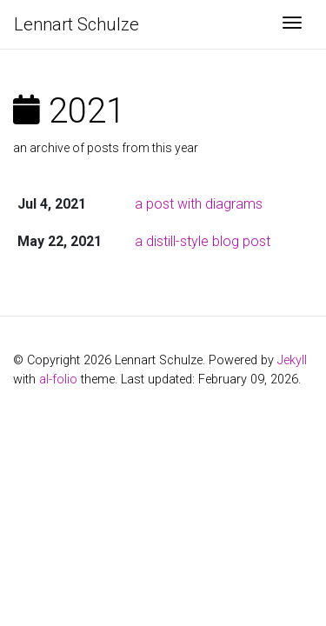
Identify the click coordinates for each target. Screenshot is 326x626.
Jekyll (292, 360)
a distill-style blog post (202, 241)
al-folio (58, 379)
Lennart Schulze (76, 24)
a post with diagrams (199, 204)
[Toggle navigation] (292, 24)
